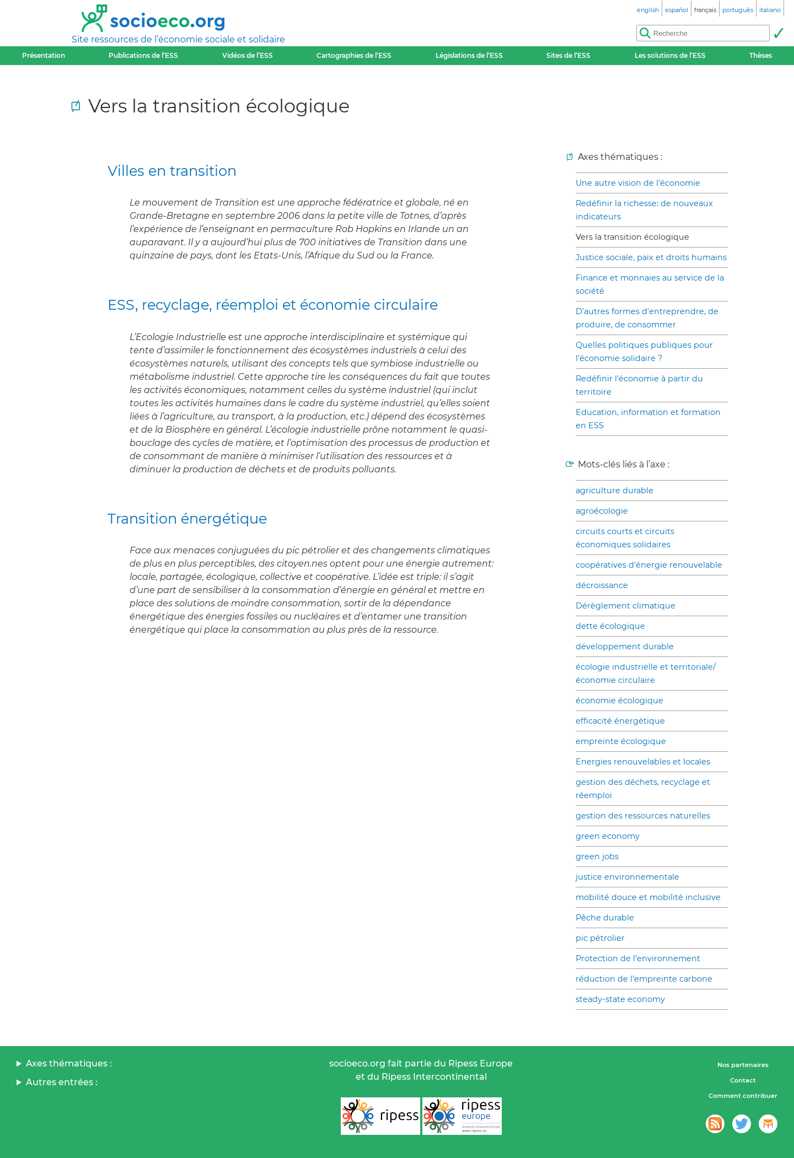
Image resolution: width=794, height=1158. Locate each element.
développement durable (625, 646)
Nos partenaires (743, 1065)
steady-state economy (620, 999)
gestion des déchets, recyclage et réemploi (643, 788)
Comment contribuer (743, 1096)
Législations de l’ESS (469, 55)
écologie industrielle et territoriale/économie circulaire (646, 673)
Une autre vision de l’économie (638, 183)
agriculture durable (614, 490)
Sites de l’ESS (568, 55)
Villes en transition (172, 170)
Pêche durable (605, 918)
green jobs (597, 856)
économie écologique (619, 700)
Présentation (43, 55)
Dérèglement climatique (625, 606)
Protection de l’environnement (638, 958)
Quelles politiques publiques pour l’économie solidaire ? (644, 351)
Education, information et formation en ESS (648, 418)
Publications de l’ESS (143, 55)
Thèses (760, 55)
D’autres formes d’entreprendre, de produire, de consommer (647, 318)
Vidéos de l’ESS (247, 55)
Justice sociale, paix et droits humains (651, 257)
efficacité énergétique (620, 721)
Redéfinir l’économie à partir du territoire (639, 385)
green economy (608, 836)
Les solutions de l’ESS (670, 55)
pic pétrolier (600, 938)
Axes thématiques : (69, 1063)
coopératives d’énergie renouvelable (649, 565)
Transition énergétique (187, 518)
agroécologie (602, 511)
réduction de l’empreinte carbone (644, 979)
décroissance (602, 585)
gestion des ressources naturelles (643, 816)
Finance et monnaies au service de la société (650, 284)
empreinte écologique (621, 741)
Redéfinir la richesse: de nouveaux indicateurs (644, 210)
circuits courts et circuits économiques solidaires (625, 538)
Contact (743, 1080)
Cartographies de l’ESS (353, 55)
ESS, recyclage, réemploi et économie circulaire (273, 304)
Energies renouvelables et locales (643, 762)
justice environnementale (627, 877)
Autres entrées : (62, 1082)
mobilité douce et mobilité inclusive (648, 897)
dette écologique (610, 626)
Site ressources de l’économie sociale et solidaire (178, 39)
